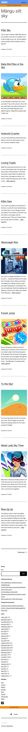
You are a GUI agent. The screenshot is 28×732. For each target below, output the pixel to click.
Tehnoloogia (4, 696)
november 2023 (5, 647)
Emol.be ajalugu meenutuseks (9, 592)
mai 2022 (3, 662)
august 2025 (4, 629)
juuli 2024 (3, 638)
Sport (2, 692)
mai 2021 (3, 669)
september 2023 (5, 652)
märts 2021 (4, 673)
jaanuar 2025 (4, 636)
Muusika (3, 689)
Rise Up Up (7, 509)
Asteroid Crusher (10, 133)
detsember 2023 (5, 645)
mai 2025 (3, 633)
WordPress (10, 726)
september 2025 (5, 626)
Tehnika (3, 694)
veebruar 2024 (5, 643)
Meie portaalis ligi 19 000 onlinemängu (11, 599)
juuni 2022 (4, 659)
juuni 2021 (4, 666)
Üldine (2, 699)
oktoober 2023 (5, 650)
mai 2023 (3, 657)
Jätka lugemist (10, 181)
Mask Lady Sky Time (12, 445)
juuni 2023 (4, 654)
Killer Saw (6, 201)
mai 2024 (3, 640)
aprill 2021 (4, 671)
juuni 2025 (4, 631)
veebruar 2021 (5, 676)
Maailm (3, 687)
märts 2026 (4, 617)
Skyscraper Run (9, 242)
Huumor (3, 685)
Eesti (2, 682)
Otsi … (2, 569)
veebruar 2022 (5, 664)
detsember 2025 (5, 619)
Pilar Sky (6, 30)
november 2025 (5, 622)
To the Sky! (7, 384)
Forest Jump (8, 313)
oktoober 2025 (5, 624)
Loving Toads (8, 162)
